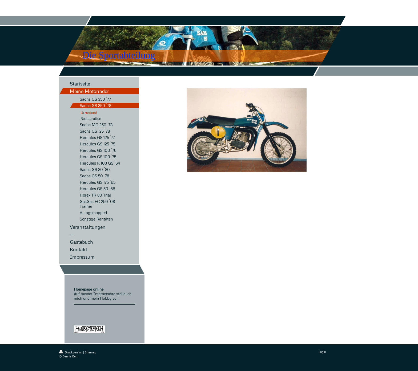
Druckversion (71, 352)
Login (322, 351)
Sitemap (90, 352)
